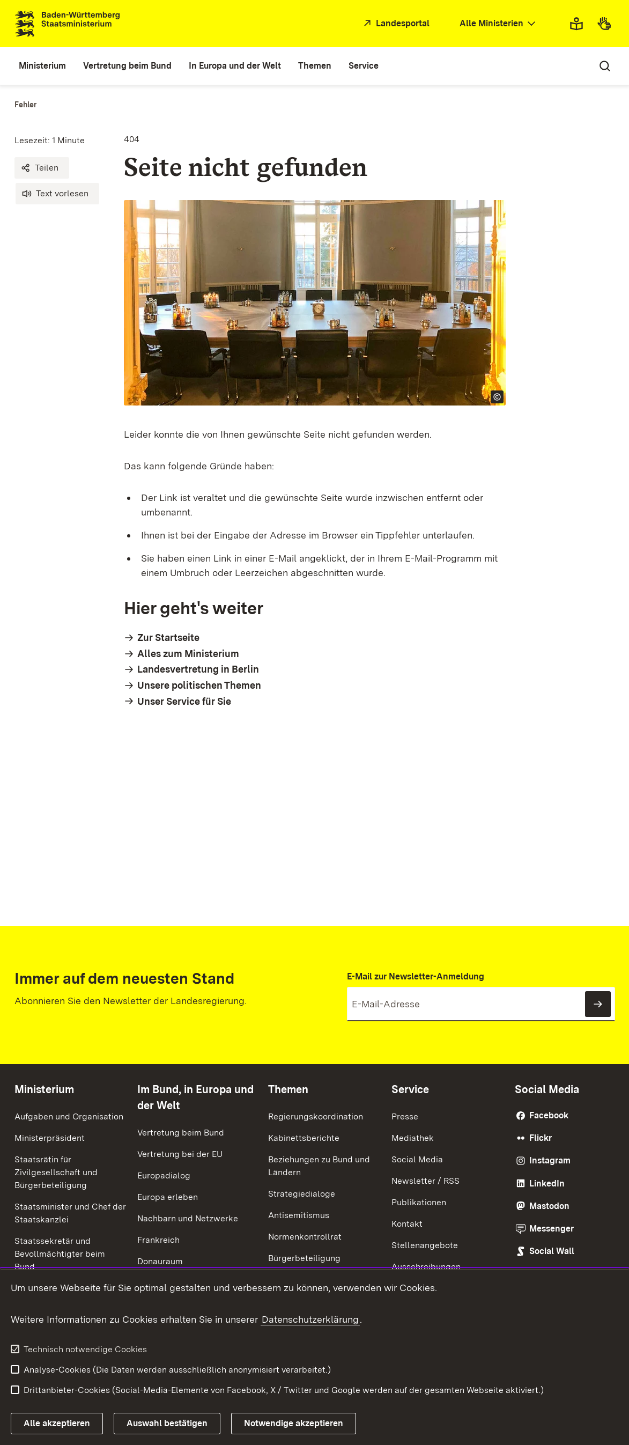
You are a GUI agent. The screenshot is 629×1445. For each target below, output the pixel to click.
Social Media (417, 1159)
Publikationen (418, 1202)
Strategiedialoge (301, 1194)
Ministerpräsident (49, 1138)
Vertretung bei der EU (180, 1154)
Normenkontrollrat (305, 1237)
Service (410, 1089)
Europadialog (163, 1175)
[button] (41, 168)
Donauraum (160, 1261)
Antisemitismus (298, 1215)
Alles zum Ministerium (188, 653)
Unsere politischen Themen (199, 685)
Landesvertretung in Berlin (198, 669)
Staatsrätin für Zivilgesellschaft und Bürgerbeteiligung (56, 1172)
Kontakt (407, 1224)
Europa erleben (167, 1197)
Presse (404, 1116)
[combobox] (498, 24)
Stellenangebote (424, 1245)
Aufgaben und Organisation (68, 1116)
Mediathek (412, 1138)
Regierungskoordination (315, 1116)
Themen (288, 1089)
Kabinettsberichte (303, 1138)
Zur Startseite (168, 637)
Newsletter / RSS (425, 1181)
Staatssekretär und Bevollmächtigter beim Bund (59, 1254)
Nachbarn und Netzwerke (187, 1218)
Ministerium (44, 1089)
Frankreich (158, 1240)
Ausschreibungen (426, 1267)
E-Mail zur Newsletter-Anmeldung (415, 976)
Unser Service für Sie (184, 701)
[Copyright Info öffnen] (497, 396)
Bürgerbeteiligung (304, 1258)
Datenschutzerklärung (310, 1319)
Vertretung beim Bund (180, 1132)
